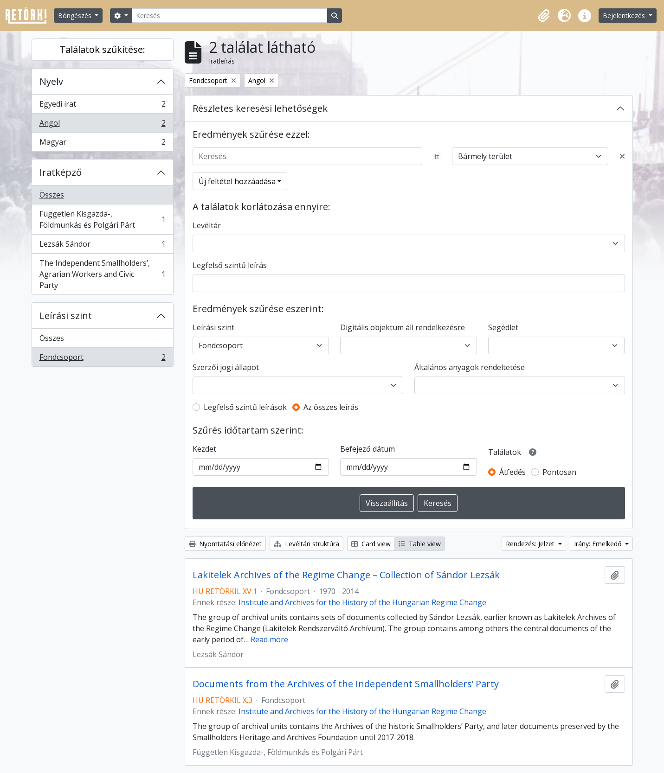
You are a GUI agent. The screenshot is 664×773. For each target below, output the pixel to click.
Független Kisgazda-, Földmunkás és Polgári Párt (102, 219)
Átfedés (512, 472)
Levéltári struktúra (306, 543)
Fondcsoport (102, 358)
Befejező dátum (367, 449)
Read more (269, 639)
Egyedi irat (102, 106)
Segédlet (503, 327)
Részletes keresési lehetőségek (260, 108)
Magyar (102, 143)
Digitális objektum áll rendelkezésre (402, 327)
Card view (371, 543)
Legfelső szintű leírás (230, 265)
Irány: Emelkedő (598, 543)
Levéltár (207, 225)
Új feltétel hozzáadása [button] (237, 181)
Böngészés (75, 15)
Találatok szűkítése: (102, 49)
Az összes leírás (330, 407)
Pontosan (559, 472)
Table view (420, 543)
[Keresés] (230, 15)
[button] (544, 16)
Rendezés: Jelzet (531, 543)
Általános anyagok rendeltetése (469, 367)
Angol (102, 125)
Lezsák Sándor (102, 246)
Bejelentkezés (625, 15)
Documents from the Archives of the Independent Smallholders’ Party (346, 684)
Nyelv (51, 81)
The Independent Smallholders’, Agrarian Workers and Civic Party (102, 274)
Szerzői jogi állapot (226, 367)
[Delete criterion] (622, 156)
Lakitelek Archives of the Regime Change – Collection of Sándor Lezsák (346, 575)
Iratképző (60, 172)
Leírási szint (65, 315)
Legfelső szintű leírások (245, 407)
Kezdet (204, 449)
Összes (51, 195)
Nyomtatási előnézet (225, 543)
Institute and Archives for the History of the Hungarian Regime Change (362, 602)
